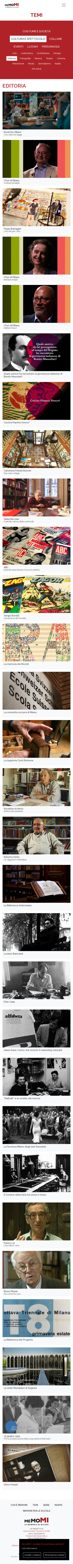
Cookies (44, 1560)
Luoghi (32, 46)
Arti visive (36, 68)
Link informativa (29, 1548)
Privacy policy (31, 1560)
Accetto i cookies (32, 1555)
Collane (55, 38)
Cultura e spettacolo (28, 38)
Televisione (18, 63)
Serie (46, 1505)
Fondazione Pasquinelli (36, 1536)
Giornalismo (44, 63)
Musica (38, 58)
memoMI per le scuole (36, 1511)
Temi (35, 1505)
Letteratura (27, 53)
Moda (31, 63)
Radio (58, 63)
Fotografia (25, 58)
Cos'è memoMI (19, 1505)
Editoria (12, 58)
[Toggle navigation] (64, 5)
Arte (14, 53)
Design (57, 53)
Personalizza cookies (54, 1555)
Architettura (43, 53)
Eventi (18, 46)
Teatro (49, 58)
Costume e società (37, 31)
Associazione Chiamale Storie (36, 1531)
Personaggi (51, 46)
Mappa (58, 1505)
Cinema (61, 58)
